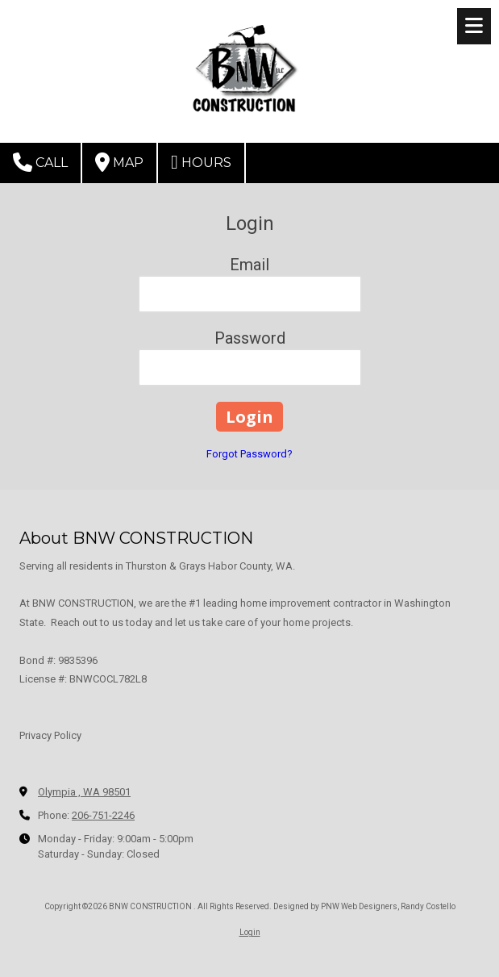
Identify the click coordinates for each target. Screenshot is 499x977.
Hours (201, 162)
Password (249, 338)
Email (249, 264)
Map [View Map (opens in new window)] (119, 162)
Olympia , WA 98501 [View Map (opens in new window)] (84, 792)
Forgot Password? (249, 454)
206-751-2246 (103, 815)
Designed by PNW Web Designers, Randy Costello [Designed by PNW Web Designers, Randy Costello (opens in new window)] (364, 906)
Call (40, 162)
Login (249, 932)
